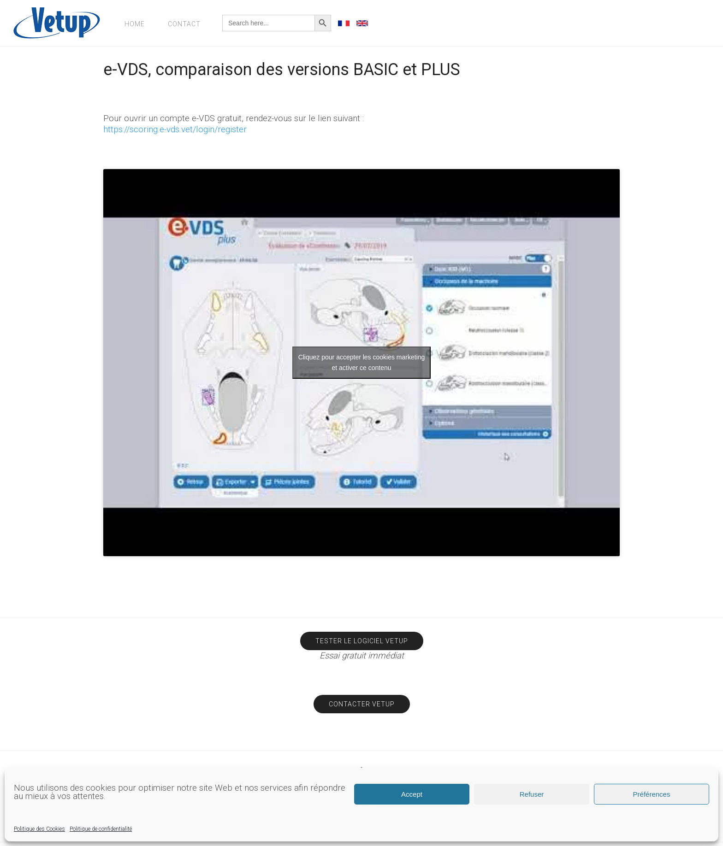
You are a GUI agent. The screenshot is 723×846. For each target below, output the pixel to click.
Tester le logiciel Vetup (361, 641)
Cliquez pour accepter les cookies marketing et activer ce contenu (361, 362)
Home (134, 24)
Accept (411, 794)
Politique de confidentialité (101, 829)
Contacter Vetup (362, 704)
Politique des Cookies (39, 829)
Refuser (532, 794)
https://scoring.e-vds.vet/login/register (175, 129)
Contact (184, 24)
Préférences (651, 794)
